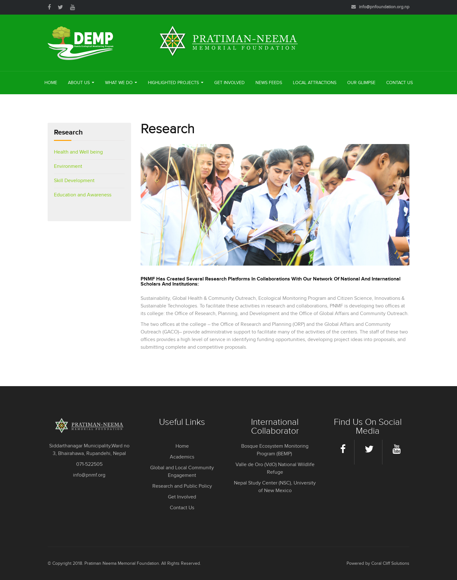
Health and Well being (78, 152)
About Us (81, 82)
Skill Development (74, 181)
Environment (68, 166)
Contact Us (399, 82)
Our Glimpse (361, 82)
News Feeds (268, 82)
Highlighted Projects (175, 82)
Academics (182, 457)
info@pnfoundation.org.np (384, 7)
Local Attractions (314, 82)
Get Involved (229, 82)
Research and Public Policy (182, 486)
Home (50, 82)
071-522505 (89, 464)
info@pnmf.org (89, 475)
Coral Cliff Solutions (390, 563)
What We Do (121, 82)
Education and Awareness (82, 195)
